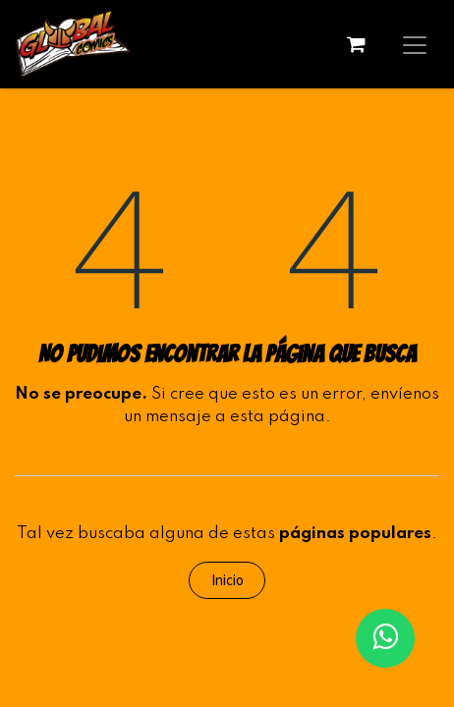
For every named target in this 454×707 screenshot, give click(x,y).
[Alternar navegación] (414, 44)
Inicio (227, 580)
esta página (277, 416)
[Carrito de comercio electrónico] (355, 44)
